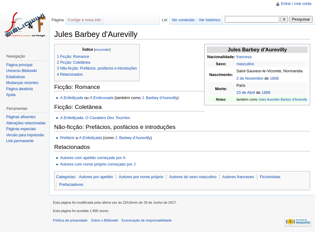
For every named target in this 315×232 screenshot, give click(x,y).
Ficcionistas (270, 176)
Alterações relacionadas (26, 123)
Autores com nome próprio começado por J (97, 164)
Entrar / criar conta (296, 4)
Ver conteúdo (183, 20)
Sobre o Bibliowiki (104, 220)
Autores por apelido (96, 176)
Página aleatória (19, 89)
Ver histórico (209, 20)
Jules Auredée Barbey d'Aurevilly (282, 99)
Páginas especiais (21, 129)
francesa (243, 56)
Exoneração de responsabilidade (147, 220)
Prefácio (67, 137)
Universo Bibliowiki (21, 71)
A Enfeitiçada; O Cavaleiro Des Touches (95, 117)
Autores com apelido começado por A (93, 157)
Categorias (65, 176)
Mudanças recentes (22, 83)
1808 (274, 78)
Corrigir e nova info (84, 20)
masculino (245, 64)
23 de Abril (245, 92)
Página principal (19, 65)
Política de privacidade (70, 220)
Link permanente (20, 141)
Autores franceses (238, 176)
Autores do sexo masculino (193, 176)
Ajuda (11, 95)
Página (57, 20)
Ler (165, 20)
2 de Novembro (249, 78)
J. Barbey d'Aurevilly (159, 97)
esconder (102, 49)
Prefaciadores (71, 184)
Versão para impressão (25, 135)
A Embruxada (101, 97)
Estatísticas (15, 77)
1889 (265, 92)
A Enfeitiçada (71, 97)
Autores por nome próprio (141, 176)
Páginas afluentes (20, 117)
